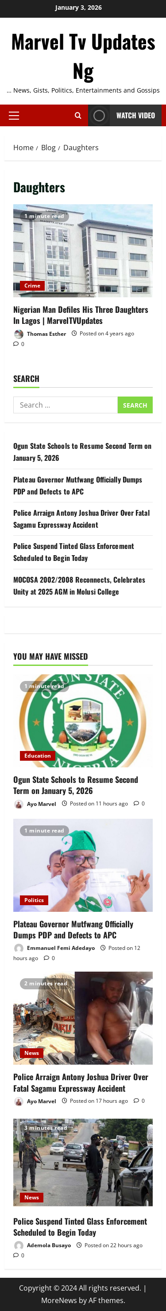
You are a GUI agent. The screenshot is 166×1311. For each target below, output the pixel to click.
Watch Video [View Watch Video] (121, 115)
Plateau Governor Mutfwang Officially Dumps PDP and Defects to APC (73, 929)
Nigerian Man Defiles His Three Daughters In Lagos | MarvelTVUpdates (83, 250)
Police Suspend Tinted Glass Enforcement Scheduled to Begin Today (80, 1226)
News (31, 1053)
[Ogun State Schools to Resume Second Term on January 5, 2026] (83, 720)
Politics (34, 900)
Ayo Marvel (34, 804)
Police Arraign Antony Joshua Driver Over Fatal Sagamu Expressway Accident (80, 1082)
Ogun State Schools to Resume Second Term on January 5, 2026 (75, 785)
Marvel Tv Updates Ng (83, 56)
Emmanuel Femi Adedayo (54, 948)
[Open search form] (78, 115)
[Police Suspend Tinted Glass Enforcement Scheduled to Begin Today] (83, 1162)
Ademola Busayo (42, 1245)
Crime (32, 285)
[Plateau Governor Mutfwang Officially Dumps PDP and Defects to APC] (83, 865)
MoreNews (59, 1300)
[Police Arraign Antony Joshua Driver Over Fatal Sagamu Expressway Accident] (83, 1018)
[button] (13, 115)
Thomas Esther (39, 334)
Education (37, 755)
